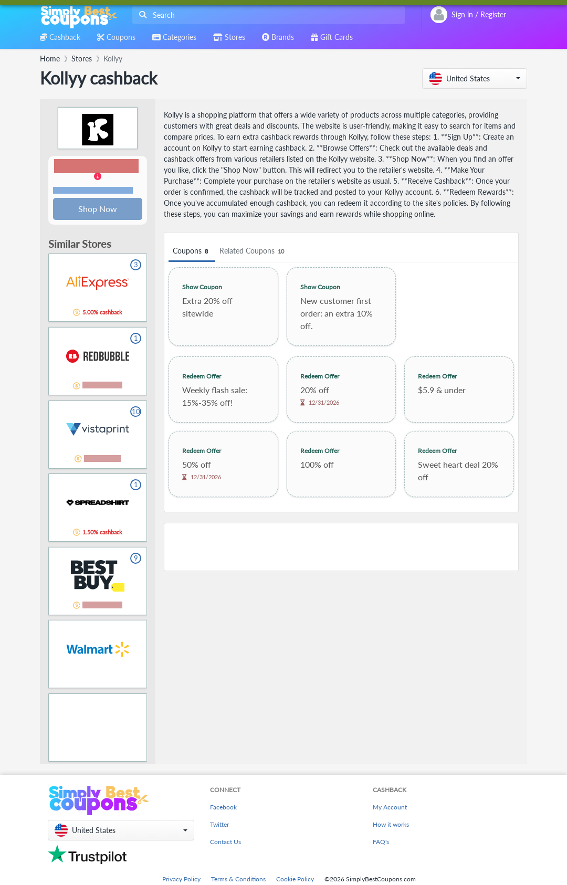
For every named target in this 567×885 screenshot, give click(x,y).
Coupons (192, 251)
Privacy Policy (181, 880)
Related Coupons (253, 251)
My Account (390, 808)
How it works (391, 825)
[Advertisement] (341, 547)
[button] (474, 78)
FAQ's (381, 843)
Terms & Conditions (238, 880)
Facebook (223, 808)
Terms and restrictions (93, 190)
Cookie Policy (295, 880)
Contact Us (225, 843)
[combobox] (266, 15)
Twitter (219, 825)
